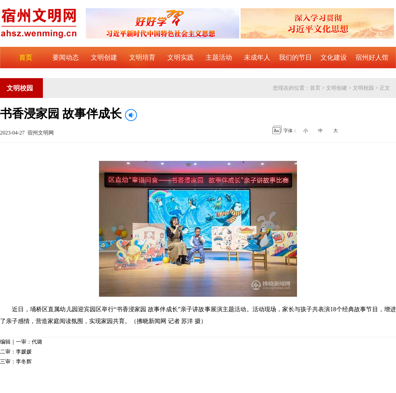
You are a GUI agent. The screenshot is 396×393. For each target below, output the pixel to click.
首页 (315, 88)
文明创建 (336, 88)
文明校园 (363, 88)
